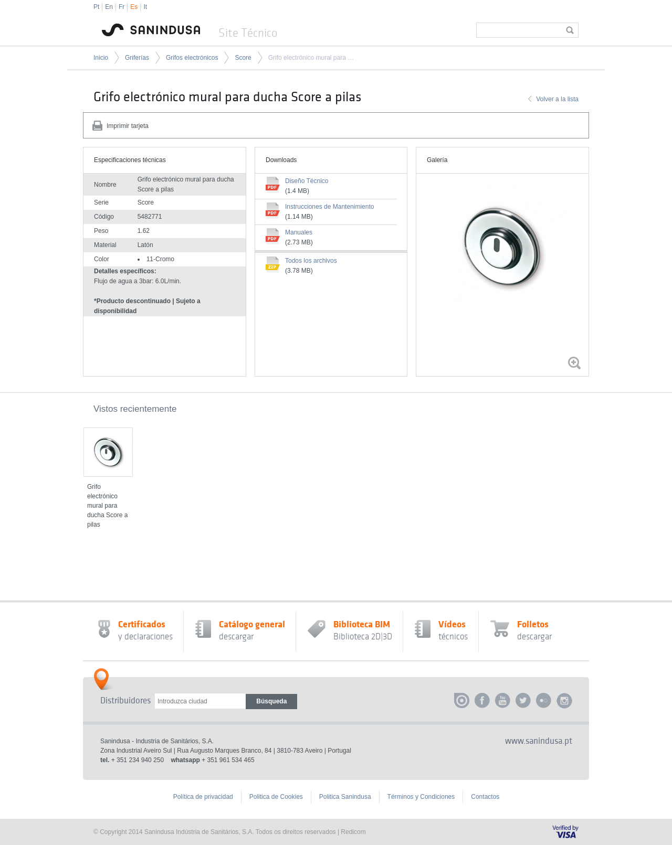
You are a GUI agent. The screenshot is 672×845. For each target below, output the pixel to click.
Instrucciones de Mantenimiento (329, 206)
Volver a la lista (557, 99)
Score (243, 57)
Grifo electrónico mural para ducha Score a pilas (311, 57)
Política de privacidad (203, 796)
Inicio (100, 57)
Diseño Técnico (307, 181)
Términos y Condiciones (421, 796)
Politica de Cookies (276, 796)
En (109, 6)
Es (134, 6)
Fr (121, 6)
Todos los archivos (311, 260)
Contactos (485, 796)
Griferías (137, 57)
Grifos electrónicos (192, 57)
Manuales (298, 232)
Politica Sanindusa (345, 796)
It (145, 6)
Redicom (353, 832)
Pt (96, 6)
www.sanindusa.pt (538, 741)
